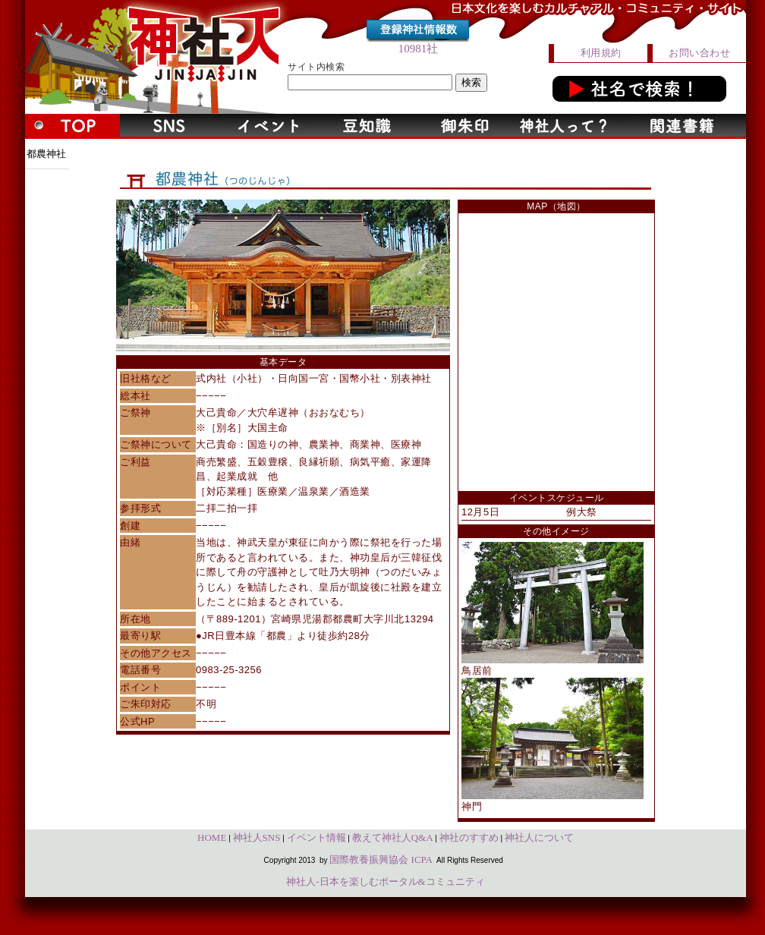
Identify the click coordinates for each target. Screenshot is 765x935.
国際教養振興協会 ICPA (381, 859)
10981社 (418, 48)
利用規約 (601, 52)
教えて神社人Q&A (392, 837)
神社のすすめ (469, 837)
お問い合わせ (699, 52)
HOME (211, 837)
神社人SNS (257, 837)
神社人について (539, 837)
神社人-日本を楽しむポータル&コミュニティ (385, 881)
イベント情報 (316, 837)
